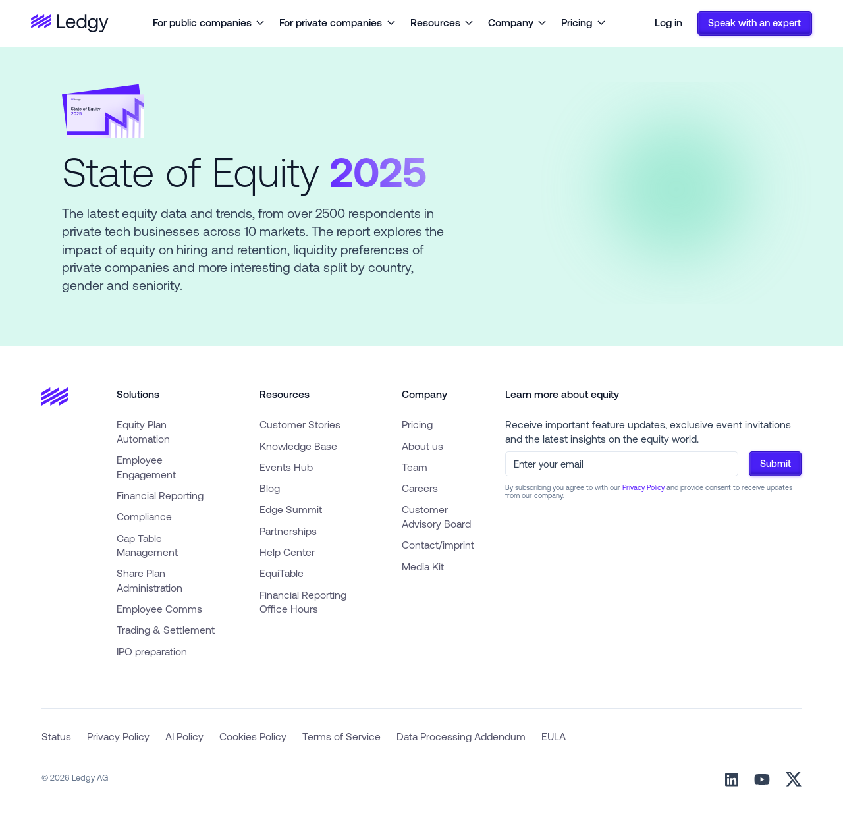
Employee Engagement (146, 467)
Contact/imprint (438, 545)
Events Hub (286, 467)
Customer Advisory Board (436, 516)
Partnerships (288, 531)
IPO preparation (152, 651)
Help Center (287, 552)
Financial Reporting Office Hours (302, 602)
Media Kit (423, 566)
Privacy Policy (643, 487)
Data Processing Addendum (461, 736)
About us (422, 446)
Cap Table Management (147, 545)
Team (414, 467)
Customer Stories (299, 424)
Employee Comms (159, 609)
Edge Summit (290, 509)
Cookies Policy (252, 736)
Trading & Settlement (166, 630)
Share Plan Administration (149, 580)
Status (56, 736)
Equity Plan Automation (143, 431)
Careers (420, 488)
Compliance (144, 516)
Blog (269, 488)
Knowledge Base (298, 446)
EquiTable (281, 573)
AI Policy (184, 736)
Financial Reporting (160, 495)
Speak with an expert (754, 22)
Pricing (417, 424)
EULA (553, 736)
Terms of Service (341, 736)
